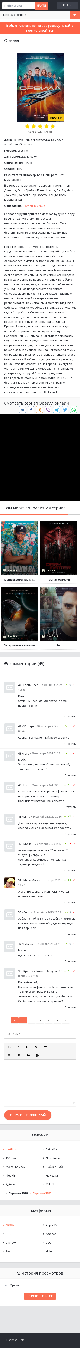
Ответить (70, 717)
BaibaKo (51, 1150)
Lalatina (28, 944)
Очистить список (40, 1296)
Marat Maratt (31, 881)
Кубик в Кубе (55, 1167)
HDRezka (52, 1176)
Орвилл (15, 1286)
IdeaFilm (11, 1176)
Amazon (51, 1234)
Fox (8, 1252)
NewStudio (53, 1158)
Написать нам (15, 1340)
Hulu (49, 1252)
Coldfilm (51, 1185)
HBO (9, 1234)
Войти (67, 5)
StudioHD (53, 392)
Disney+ (11, 1243)
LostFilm (23, 151)
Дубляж (11, 1185)
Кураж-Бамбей (16, 1167)
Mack (26, 817)
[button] (9, 1047)
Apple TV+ (52, 1225)
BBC (48, 1243)
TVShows (12, 1158)
